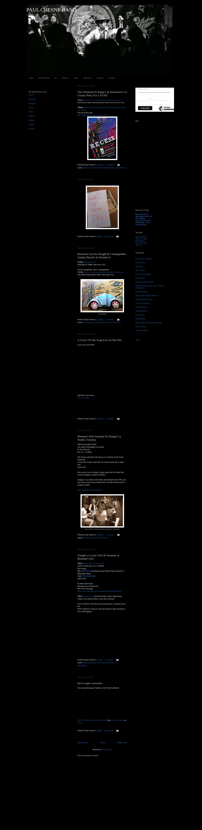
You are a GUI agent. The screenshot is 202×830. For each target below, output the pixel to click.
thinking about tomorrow (117, 168)
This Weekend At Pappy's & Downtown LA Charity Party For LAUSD (102, 93)
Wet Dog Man (140, 225)
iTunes (30, 112)
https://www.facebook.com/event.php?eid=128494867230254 (99, 591)
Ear (55, 78)
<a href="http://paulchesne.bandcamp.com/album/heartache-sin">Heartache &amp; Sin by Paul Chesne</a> (151, 177)
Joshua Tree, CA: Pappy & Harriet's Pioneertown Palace (102, 100)
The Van (138, 245)
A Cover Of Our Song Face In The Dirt (99, 340)
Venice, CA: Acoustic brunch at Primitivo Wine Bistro (103, 272)
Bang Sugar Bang (89, 663)
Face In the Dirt (83, 398)
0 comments (110, 165)
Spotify (31, 95)
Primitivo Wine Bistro (113, 322)
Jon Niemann (140, 263)
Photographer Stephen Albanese (146, 296)
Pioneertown (102, 168)
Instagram (32, 103)
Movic (76, 78)
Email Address (144, 99)
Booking (111, 78)
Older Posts (122, 742)
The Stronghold (141, 307)
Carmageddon (99, 322)
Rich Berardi (140, 241)
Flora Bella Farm (141, 311)
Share (137, 340)
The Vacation (140, 270)
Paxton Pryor (140, 315)
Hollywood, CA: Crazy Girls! (93, 563)
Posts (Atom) (107, 749)
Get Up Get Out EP (142, 220)
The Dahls (139, 266)
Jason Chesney (140, 237)
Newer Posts (82, 742)
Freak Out (65, 78)
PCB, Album (140, 218)
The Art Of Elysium (142, 303)
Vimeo (79, 723)
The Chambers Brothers (144, 299)
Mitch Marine (140, 319)
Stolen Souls (87, 78)
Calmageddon (88, 322)
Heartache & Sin (141, 214)
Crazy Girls (101, 663)
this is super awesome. (90, 683)
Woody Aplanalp (141, 330)
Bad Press (100, 78)
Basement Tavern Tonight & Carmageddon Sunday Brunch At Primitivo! (101, 255)
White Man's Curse (142, 222)
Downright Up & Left (143, 216)
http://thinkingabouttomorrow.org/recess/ (92, 115)
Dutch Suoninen (141, 243)
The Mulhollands (89, 576)
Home (31, 78)
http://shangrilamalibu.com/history (89, 490)
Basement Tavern (90, 262)
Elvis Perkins (140, 278)
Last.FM (31, 129)
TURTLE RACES (100, 538)
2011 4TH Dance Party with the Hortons (92, 720)
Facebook (31, 99)
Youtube (31, 125)
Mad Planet (86, 571)
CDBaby (31, 116)
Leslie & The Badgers (143, 274)
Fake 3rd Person (43, 78)
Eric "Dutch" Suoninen (143, 259)
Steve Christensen (117, 720)
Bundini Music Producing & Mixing (148, 323)
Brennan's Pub (88, 538)
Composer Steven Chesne (144, 282)
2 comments (109, 419)
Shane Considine (141, 239)
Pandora (31, 120)
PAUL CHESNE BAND (51, 10)
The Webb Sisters (141, 292)
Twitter (31, 108)
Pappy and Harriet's (90, 168)
